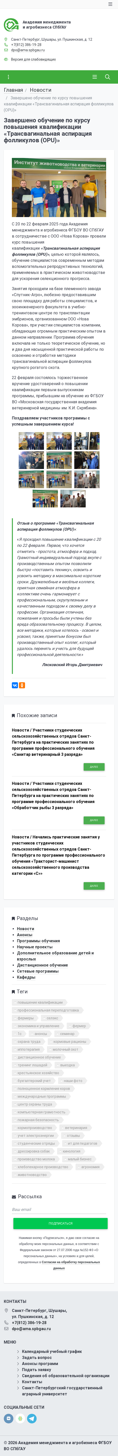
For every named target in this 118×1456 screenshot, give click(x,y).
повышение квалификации (40, 1002)
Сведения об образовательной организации (65, 1375)
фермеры (26, 1018)
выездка (67, 1065)
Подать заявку (36, 1369)
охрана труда (29, 1042)
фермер (79, 1026)
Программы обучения (38, 940)
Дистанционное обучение (42, 965)
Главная (13, 90)
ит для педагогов (82, 1143)
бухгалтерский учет (34, 1081)
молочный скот (65, 1049)
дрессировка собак (34, 1151)
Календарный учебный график (52, 1351)
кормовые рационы (70, 1042)
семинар (67, 1034)
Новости (40, 90)
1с (19, 1034)
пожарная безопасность (38, 1120)
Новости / (22, 730)
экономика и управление (38, 1026)
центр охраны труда (35, 1104)
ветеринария (76, 1128)
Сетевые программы (38, 971)
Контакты (32, 1381)
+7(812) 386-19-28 (26, 45)
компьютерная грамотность (41, 1112)
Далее (94, 766)
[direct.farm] (20, 1418)
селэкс (52, 1018)
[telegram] (32, 1418)
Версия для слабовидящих (33, 59)
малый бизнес (79, 1159)
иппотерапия (29, 1049)
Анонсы (24, 934)
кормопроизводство (35, 1128)
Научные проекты (35, 947)
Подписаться (61, 1223)
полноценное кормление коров (44, 1089)
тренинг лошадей (32, 1065)
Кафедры (26, 977)
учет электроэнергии (36, 1136)
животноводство (32, 1175)
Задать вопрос (37, 1357)
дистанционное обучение (39, 1057)
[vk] (8, 1418)
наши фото (73, 1081)
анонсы (41, 1034)
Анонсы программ (40, 1363)
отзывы (73, 1136)
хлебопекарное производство (43, 1167)
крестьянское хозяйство (38, 1073)
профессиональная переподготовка (48, 1010)
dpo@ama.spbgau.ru (28, 50)
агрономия (90, 1167)
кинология (71, 1151)
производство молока (36, 1159)
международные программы (42, 1096)
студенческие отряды (36, 1143)
